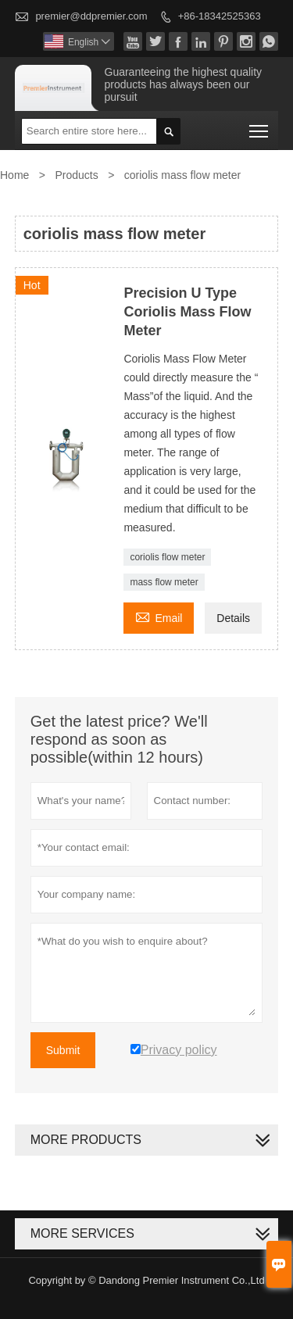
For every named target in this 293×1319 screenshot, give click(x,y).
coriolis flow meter (167, 557)
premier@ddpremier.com (91, 16)
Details (233, 618)
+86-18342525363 (219, 16)
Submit (63, 1050)
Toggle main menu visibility (259, 126)
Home (14, 175)
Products (76, 175)
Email (158, 616)
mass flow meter (164, 582)
